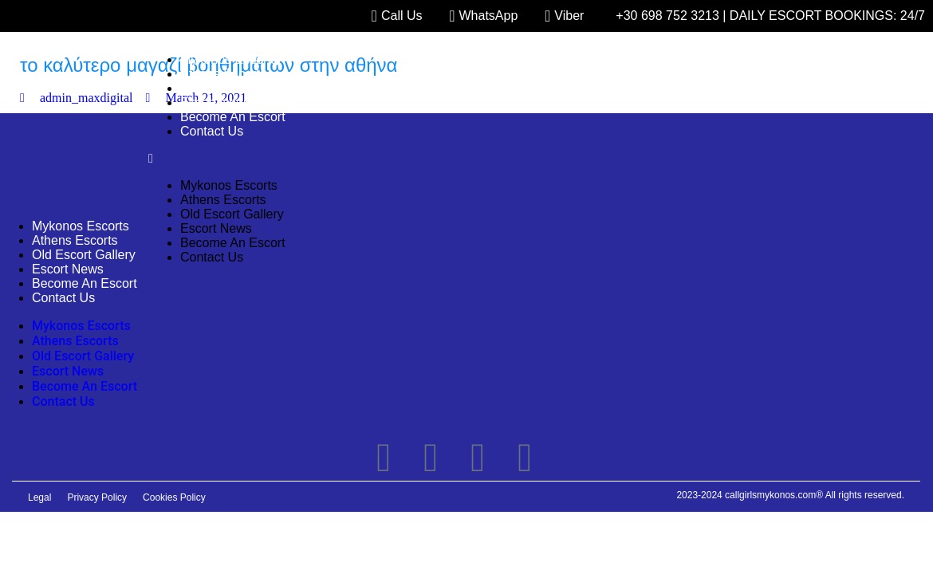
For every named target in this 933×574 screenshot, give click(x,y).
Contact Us (211, 131)
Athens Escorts (223, 74)
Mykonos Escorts (229, 59)
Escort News (216, 102)
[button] (524, 158)
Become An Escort (232, 117)
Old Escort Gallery (232, 88)
